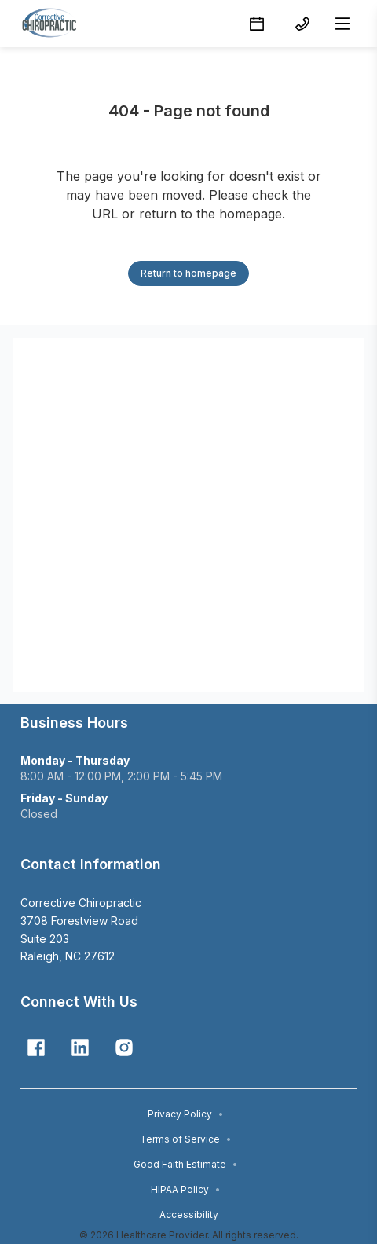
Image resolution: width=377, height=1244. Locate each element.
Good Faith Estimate (186, 1164)
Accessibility (188, 1214)
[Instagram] (124, 1047)
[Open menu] (342, 24)
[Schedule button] (256, 23)
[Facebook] (36, 1047)
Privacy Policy (186, 1114)
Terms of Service (186, 1139)
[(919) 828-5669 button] (302, 23)
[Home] (53, 23)
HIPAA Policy (186, 1189)
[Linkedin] (80, 1047)
